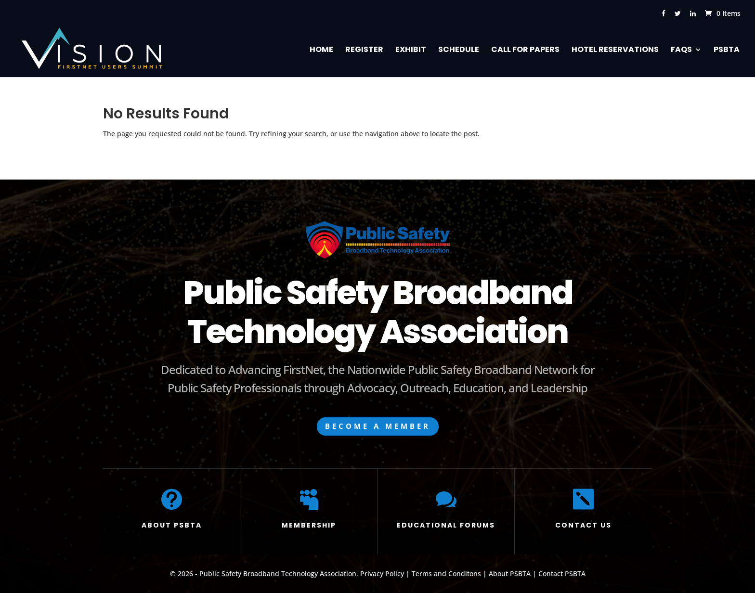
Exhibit (410, 50)
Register (364, 50)
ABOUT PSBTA (172, 525)
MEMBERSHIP (309, 525)
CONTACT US (583, 525)
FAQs (681, 50)
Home (321, 50)
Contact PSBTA (562, 573)
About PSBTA (510, 573)
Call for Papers (525, 50)
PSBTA (727, 50)
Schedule (458, 50)
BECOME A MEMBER (377, 426)
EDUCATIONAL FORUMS (446, 525)
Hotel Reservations (615, 50)
